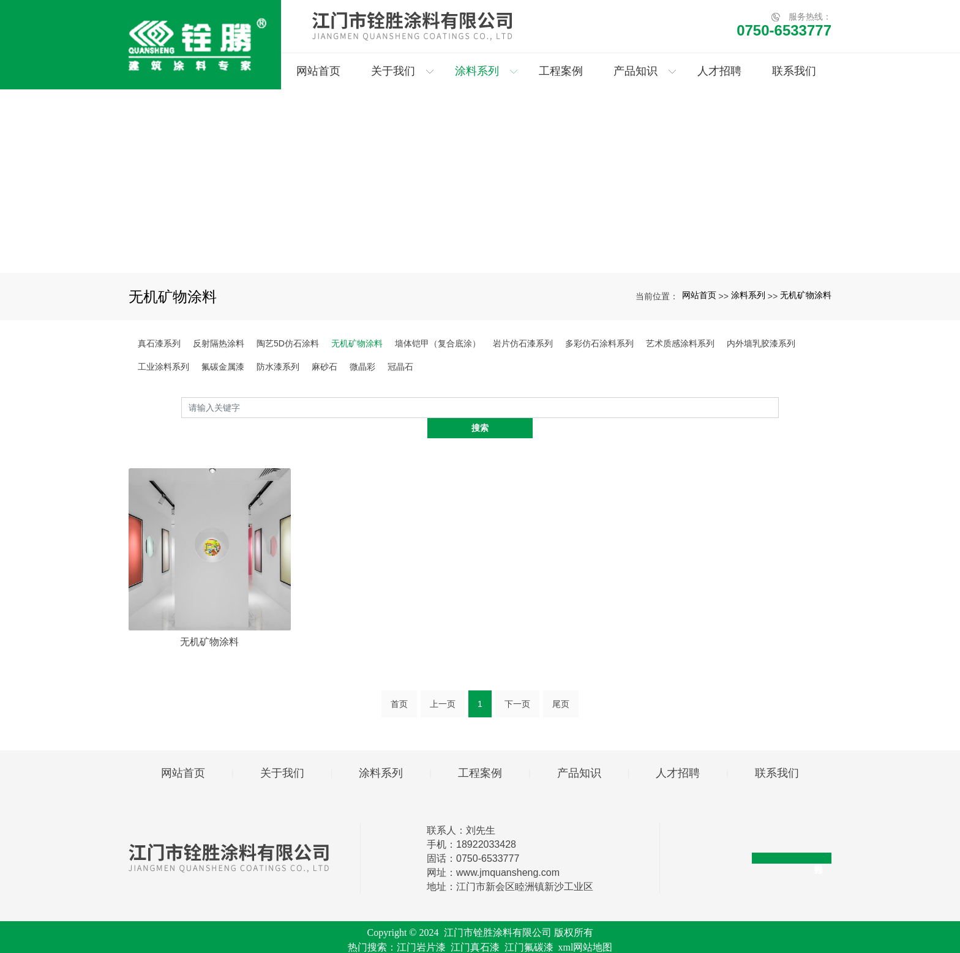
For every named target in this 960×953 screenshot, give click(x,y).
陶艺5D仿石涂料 (288, 343)
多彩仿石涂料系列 (599, 343)
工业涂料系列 (163, 367)
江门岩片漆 (421, 926)
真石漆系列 (159, 343)
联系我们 (777, 752)
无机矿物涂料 (805, 295)
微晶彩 (362, 367)
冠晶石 (400, 367)
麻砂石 (324, 367)
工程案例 (480, 752)
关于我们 (282, 752)
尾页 (560, 683)
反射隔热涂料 (218, 343)
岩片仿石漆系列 (523, 343)
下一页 (517, 683)
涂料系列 (748, 295)
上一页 (443, 683)
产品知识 (579, 752)
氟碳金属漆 (222, 367)
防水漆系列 (278, 367)
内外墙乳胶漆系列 (761, 343)
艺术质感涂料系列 (680, 343)
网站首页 (699, 295)
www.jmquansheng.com (508, 851)
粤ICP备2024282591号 (480, 941)
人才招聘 (678, 752)
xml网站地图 (585, 926)
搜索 (778, 407)
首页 (399, 683)
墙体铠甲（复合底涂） (438, 343)
